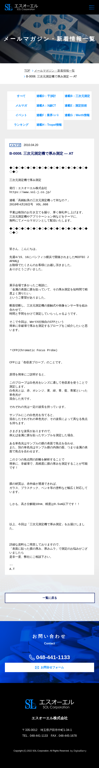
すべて (21, 96)
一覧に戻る (50, 597)
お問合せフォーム (52, 667)
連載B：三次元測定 (77, 96)
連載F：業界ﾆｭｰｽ (47, 115)
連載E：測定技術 (76, 105)
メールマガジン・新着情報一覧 (54, 70)
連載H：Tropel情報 (49, 124)
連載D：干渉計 (46, 96)
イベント (21, 115)
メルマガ (21, 105)
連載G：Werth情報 (77, 115)
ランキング (21, 124)
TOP (27, 70)
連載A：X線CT (46, 105)
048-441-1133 (53, 657)
